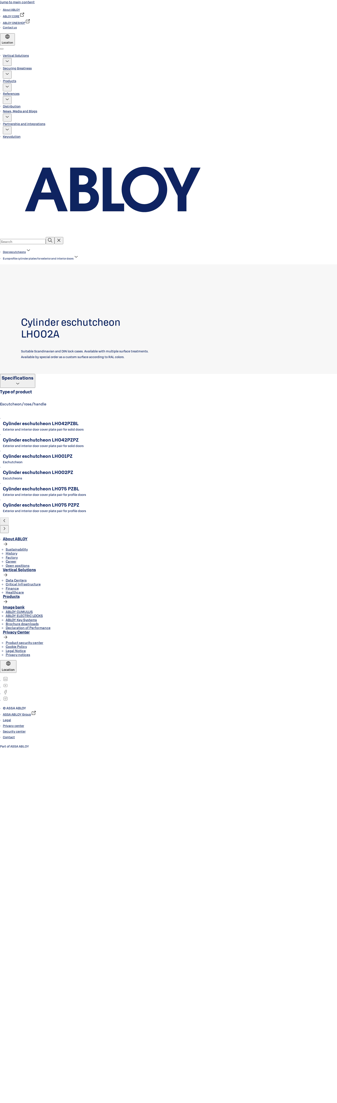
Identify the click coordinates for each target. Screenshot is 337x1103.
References (11, 94)
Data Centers (16, 934)
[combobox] (23, 241)
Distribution (12, 106)
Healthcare (15, 946)
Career (11, 915)
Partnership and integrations (24, 124)
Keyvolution (12, 136)
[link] (11, 9)
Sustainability (17, 903)
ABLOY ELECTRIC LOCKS (24, 969)
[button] (7, 62)
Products (9, 81)
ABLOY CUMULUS (19, 965)
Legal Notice (16, 1004)
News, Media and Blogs (20, 111)
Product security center (24, 996)
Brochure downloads (22, 977)
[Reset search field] (58, 240)
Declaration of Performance (28, 981)
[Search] (50, 240)
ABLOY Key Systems (21, 973)
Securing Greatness (17, 68)
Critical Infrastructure (23, 938)
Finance (12, 942)
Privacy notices (18, 1008)
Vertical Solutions (16, 55)
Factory (12, 911)
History (11, 907)
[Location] (7, 39)
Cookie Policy (16, 1000)
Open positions (18, 919)
